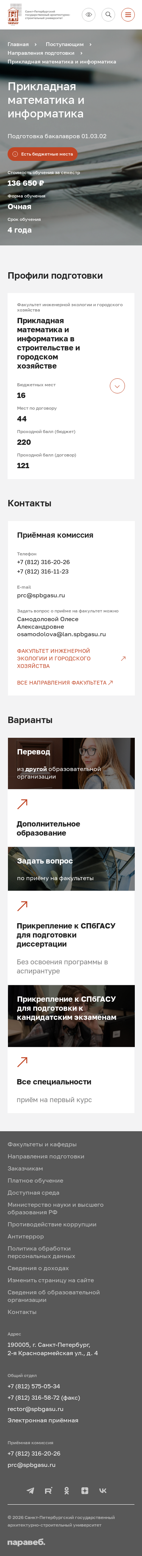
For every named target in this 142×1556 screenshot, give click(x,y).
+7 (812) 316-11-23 (43, 571)
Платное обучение (35, 1180)
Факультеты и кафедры (42, 1144)
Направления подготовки (46, 1156)
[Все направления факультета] (71, 682)
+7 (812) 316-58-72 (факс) (44, 1397)
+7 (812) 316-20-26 (43, 562)
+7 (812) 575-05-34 (34, 1386)
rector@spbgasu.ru (36, 1409)
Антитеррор (26, 1236)
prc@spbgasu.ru (41, 595)
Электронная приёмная (43, 1420)
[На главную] (42, 15)
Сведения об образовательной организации (54, 1295)
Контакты (22, 1311)
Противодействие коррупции (52, 1224)
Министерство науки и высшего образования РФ (56, 1208)
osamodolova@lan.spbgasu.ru (61, 634)
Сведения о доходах (38, 1268)
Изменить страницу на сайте (51, 1280)
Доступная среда (33, 1192)
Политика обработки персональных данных (41, 1252)
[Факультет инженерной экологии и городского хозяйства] (71, 658)
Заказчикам (25, 1168)
